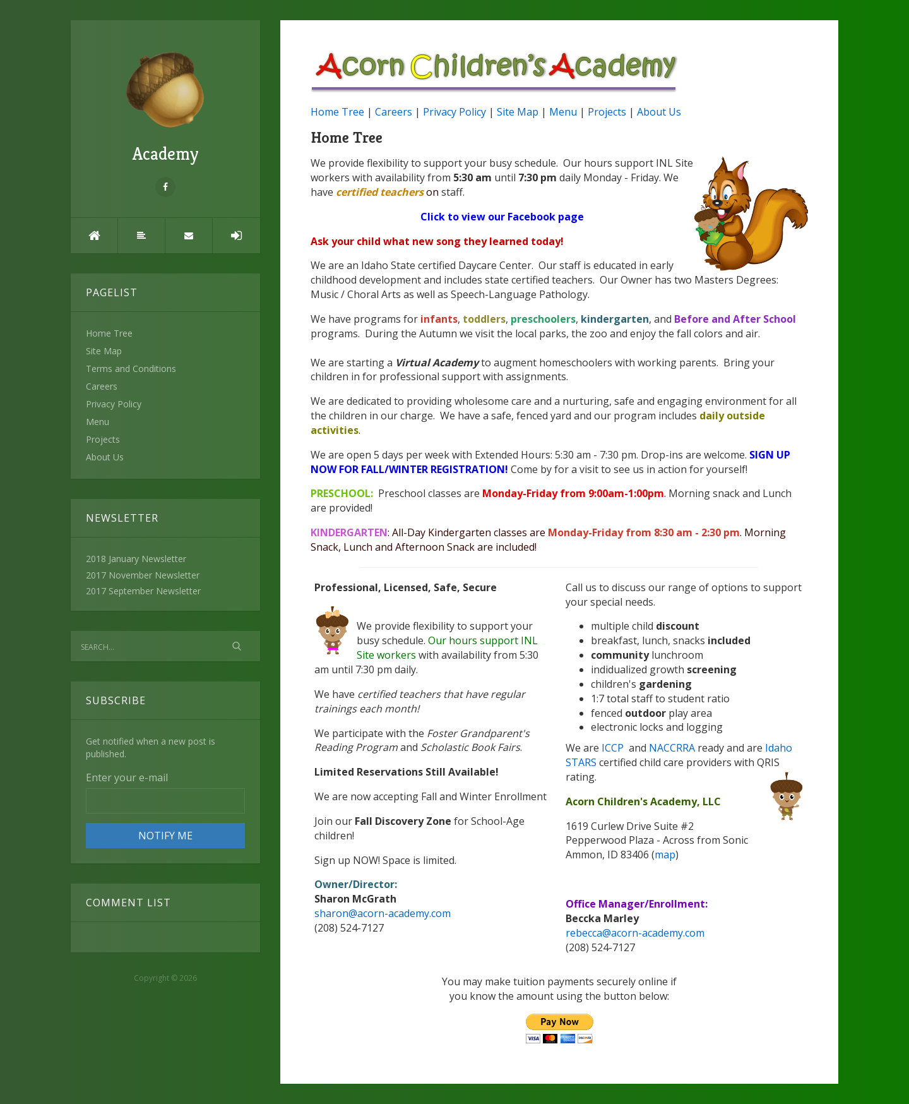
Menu (97, 422)
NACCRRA (673, 748)
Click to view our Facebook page (502, 217)
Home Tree (109, 333)
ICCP (614, 748)
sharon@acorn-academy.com (382, 913)
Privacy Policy (113, 404)
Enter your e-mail (127, 777)
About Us (105, 457)
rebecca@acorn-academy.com (635, 933)
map (665, 854)
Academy (165, 108)
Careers (101, 386)
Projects (103, 439)
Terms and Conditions (131, 369)
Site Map (104, 351)
